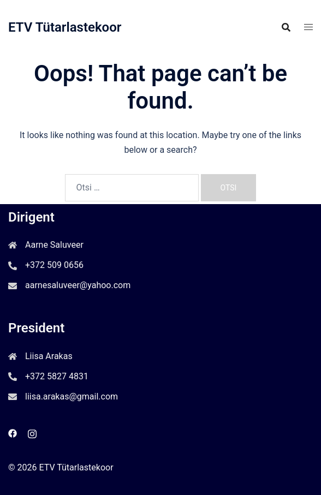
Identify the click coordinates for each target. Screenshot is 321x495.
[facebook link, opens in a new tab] (12, 432)
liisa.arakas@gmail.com (71, 396)
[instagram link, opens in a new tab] (32, 432)
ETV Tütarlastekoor (64, 27)
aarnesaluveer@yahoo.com (77, 285)
